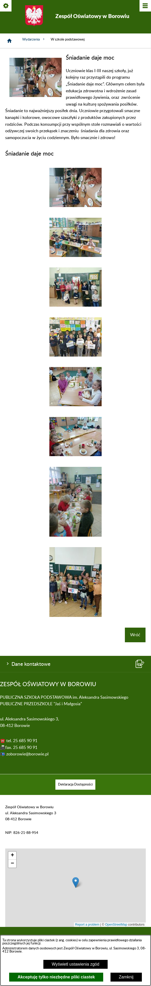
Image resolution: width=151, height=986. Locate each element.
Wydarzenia (33, 39)
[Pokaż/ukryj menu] (145, 6)
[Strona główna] (9, 40)
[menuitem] (75, 784)
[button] (35, 96)
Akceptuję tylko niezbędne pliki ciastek (56, 977)
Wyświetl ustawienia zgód (75, 964)
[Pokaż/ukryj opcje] (6, 6)
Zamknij (126, 977)
